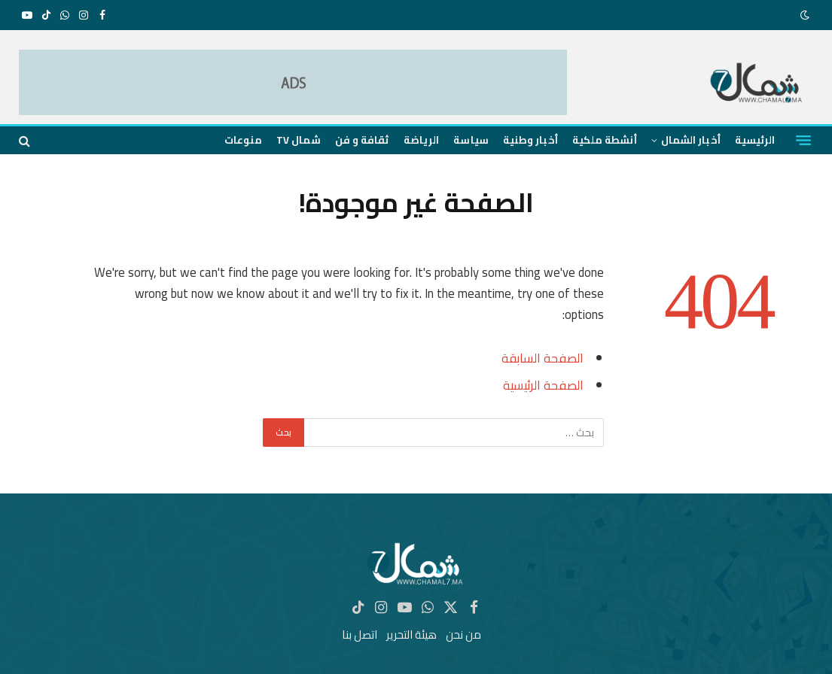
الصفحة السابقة (542, 357)
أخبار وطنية (530, 140)
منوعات (243, 140)
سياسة (470, 140)
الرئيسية (755, 140)
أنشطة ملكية (604, 140)
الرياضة (421, 140)
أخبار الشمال (691, 140)
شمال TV (298, 140)
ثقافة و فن (362, 140)
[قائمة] (803, 140)
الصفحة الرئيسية (543, 384)
